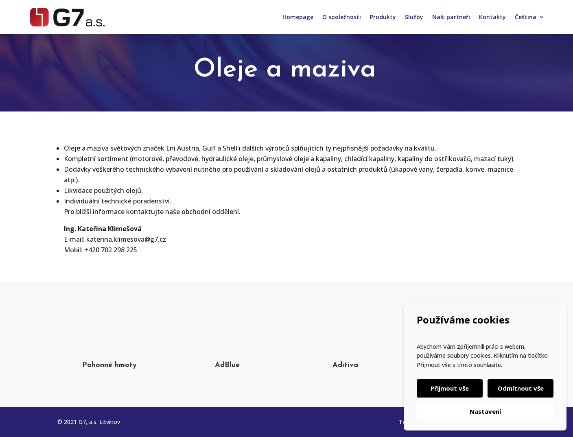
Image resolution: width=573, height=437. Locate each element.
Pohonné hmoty (109, 365)
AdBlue (227, 365)
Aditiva (345, 365)
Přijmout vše (450, 388)
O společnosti (341, 17)
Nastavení (485, 411)
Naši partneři (451, 17)
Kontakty (492, 17)
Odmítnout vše (521, 388)
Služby (414, 17)
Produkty (383, 17)
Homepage (297, 17)
